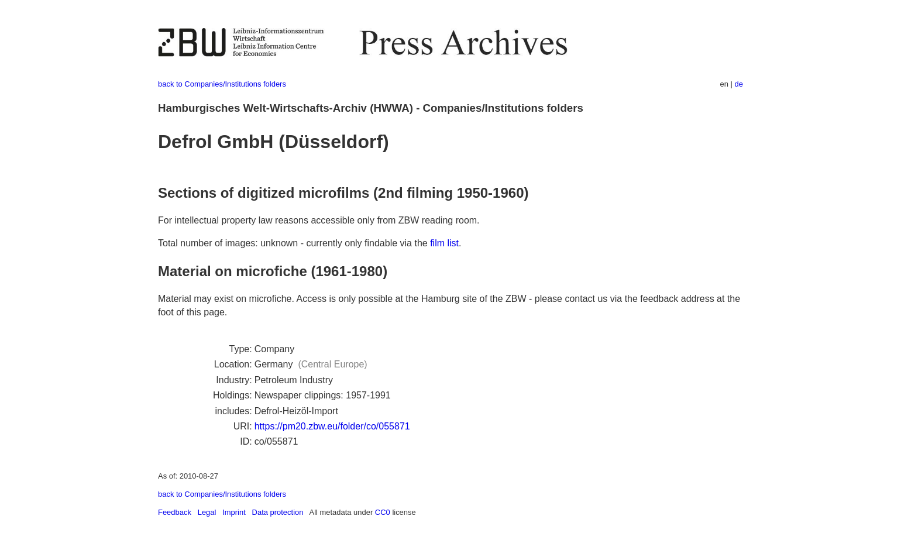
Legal (207, 512)
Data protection (278, 512)
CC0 (382, 512)
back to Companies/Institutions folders (222, 84)
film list (444, 243)
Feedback (174, 512)
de (739, 84)
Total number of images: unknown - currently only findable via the (294, 243)
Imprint (234, 512)
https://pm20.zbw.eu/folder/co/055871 (332, 426)
